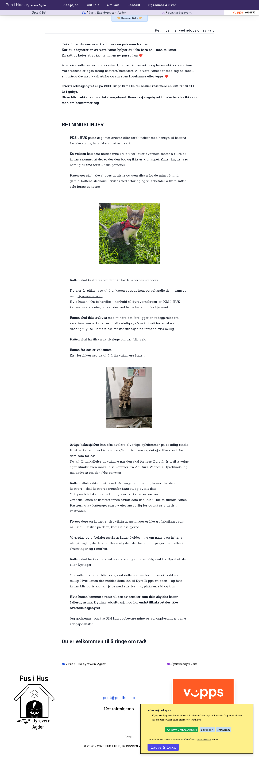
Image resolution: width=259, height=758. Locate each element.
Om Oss (113, 5)
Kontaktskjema (119, 708)
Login (129, 736)
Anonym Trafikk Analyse (182, 729)
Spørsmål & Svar (162, 5)
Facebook (207, 729)
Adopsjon (71, 5)
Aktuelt (93, 5)
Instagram (223, 729)
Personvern (204, 739)
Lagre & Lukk (163, 747)
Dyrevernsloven (90, 296)
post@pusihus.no (119, 697)
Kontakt (134, 5)
